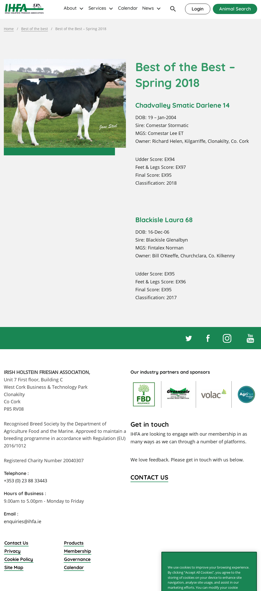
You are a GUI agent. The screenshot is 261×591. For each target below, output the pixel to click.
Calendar (128, 8)
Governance (77, 559)
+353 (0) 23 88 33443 (25, 480)
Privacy (12, 551)
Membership (77, 551)
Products (74, 543)
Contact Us (16, 543)
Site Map (13, 567)
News (148, 8)
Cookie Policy (18, 559)
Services (97, 8)
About (70, 8)
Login (198, 9)
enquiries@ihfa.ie (22, 521)
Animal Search (235, 9)
